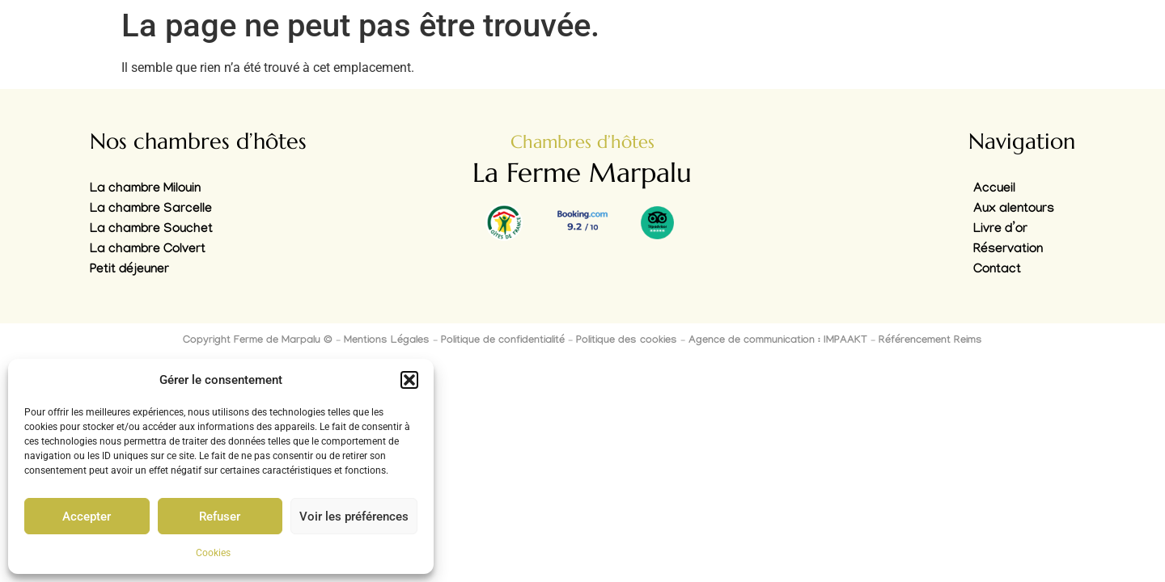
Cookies (213, 553)
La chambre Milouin (145, 189)
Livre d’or (1000, 230)
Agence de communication (751, 341)
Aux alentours (1013, 209)
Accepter (86, 516)
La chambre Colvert (147, 250)
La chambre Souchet (151, 230)
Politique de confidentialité (503, 341)
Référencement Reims (930, 341)
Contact (997, 270)
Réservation (1008, 250)
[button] (409, 380)
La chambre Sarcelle (151, 209)
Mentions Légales (387, 341)
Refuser (219, 516)
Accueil (994, 189)
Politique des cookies (626, 341)
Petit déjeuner (129, 270)
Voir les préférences (354, 516)
